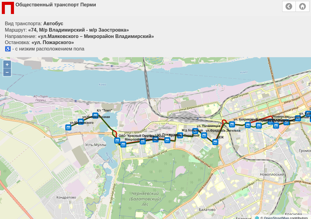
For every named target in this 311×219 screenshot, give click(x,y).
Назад (289, 6)
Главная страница (302, 6)
